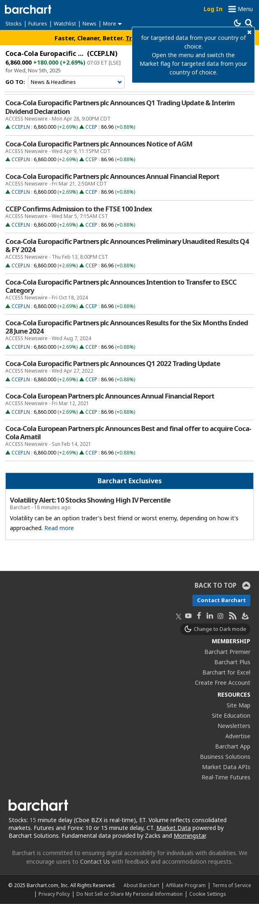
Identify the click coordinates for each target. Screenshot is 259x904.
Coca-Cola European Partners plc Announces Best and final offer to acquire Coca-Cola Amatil (128, 432)
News (89, 23)
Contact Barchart (221, 600)
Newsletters (234, 726)
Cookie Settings (207, 893)
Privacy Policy (54, 893)
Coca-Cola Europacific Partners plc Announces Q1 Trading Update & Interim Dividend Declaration (120, 107)
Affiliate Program (186, 885)
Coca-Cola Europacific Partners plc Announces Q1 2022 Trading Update (112, 363)
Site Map (238, 705)
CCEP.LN (20, 126)
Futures (37, 23)
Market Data (173, 828)
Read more (59, 528)
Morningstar (190, 835)
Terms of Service (231, 885)
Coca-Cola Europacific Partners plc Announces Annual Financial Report (112, 176)
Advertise (237, 736)
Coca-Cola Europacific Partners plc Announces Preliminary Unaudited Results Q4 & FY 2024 (127, 245)
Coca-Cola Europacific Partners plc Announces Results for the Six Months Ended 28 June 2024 (126, 327)
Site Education (231, 715)
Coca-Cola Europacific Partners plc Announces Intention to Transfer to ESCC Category (120, 286)
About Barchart (141, 885)
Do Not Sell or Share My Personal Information (129, 893)
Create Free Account (222, 682)
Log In (213, 9)
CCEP (91, 126)
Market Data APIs (226, 767)
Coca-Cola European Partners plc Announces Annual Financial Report (109, 396)
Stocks (13, 23)
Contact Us (95, 861)
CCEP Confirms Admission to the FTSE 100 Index (78, 209)
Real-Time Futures (226, 777)
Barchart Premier (227, 652)
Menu (245, 9)
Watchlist (65, 23)
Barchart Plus (232, 662)
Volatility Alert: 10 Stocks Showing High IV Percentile (90, 500)
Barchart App (232, 746)
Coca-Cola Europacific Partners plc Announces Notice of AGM (99, 144)
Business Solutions (225, 756)
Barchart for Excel (226, 672)
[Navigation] (76, 82)
